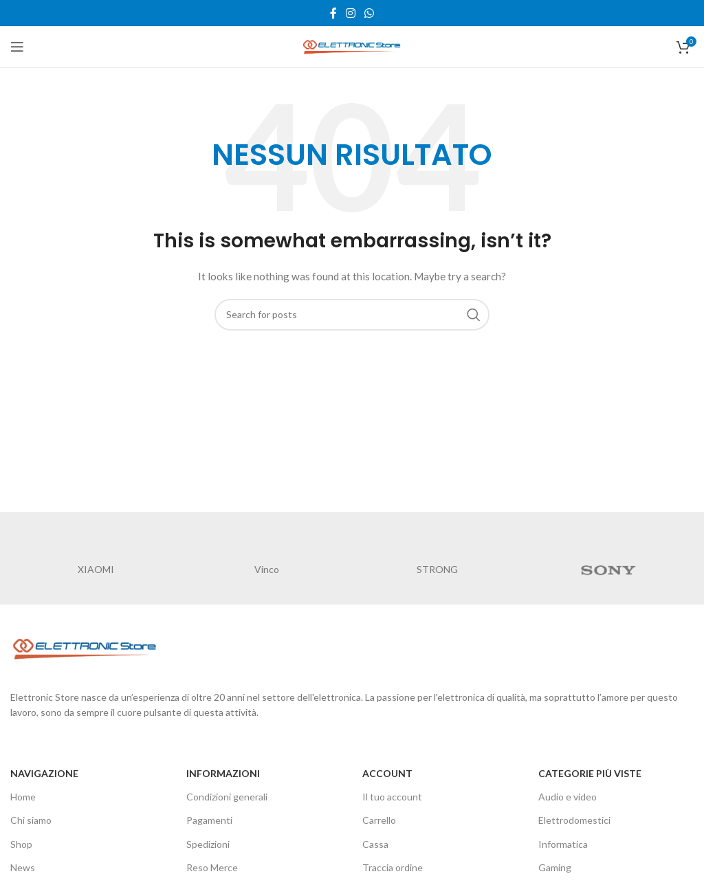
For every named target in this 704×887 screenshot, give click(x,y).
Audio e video (567, 796)
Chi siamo (31, 820)
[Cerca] (352, 314)
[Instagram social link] (350, 13)
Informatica (563, 844)
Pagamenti (209, 820)
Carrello (379, 820)
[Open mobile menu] (17, 46)
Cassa (375, 844)
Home (23, 796)
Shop (21, 844)
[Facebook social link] (333, 13)
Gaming (554, 867)
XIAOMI (96, 569)
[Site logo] (352, 46)
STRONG (437, 569)
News (22, 867)
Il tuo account (392, 796)
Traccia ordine (392, 867)
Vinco (266, 569)
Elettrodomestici (574, 820)
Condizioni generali (226, 796)
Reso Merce (212, 867)
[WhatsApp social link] (369, 13)
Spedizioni (208, 844)
